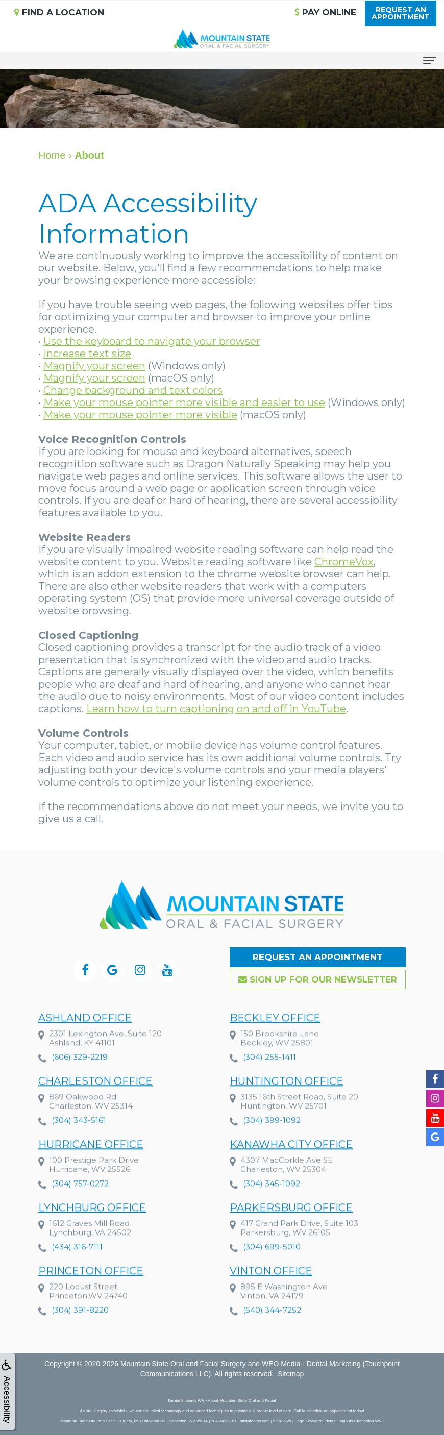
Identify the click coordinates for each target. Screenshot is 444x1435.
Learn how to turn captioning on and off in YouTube (216, 708)
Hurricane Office (90, 1164)
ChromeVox (344, 562)
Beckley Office (275, 1037)
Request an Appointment (318, 957)
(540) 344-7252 (272, 1330)
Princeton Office (90, 1291)
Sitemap (291, 1374)
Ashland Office (85, 1037)
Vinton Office (271, 1291)
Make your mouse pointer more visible (140, 415)
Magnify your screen (94, 366)
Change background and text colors (133, 390)
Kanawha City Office (291, 1164)
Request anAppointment (401, 13)
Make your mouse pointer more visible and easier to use (184, 402)
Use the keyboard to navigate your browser (151, 341)
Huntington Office (286, 1101)
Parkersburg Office (291, 1227)
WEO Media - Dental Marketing (311, 1364)
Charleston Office (95, 1101)
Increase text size (87, 353)
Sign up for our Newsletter (317, 979)
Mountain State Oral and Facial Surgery (183, 1364)
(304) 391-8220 (80, 1330)
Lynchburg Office (92, 1227)
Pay (325, 12)
